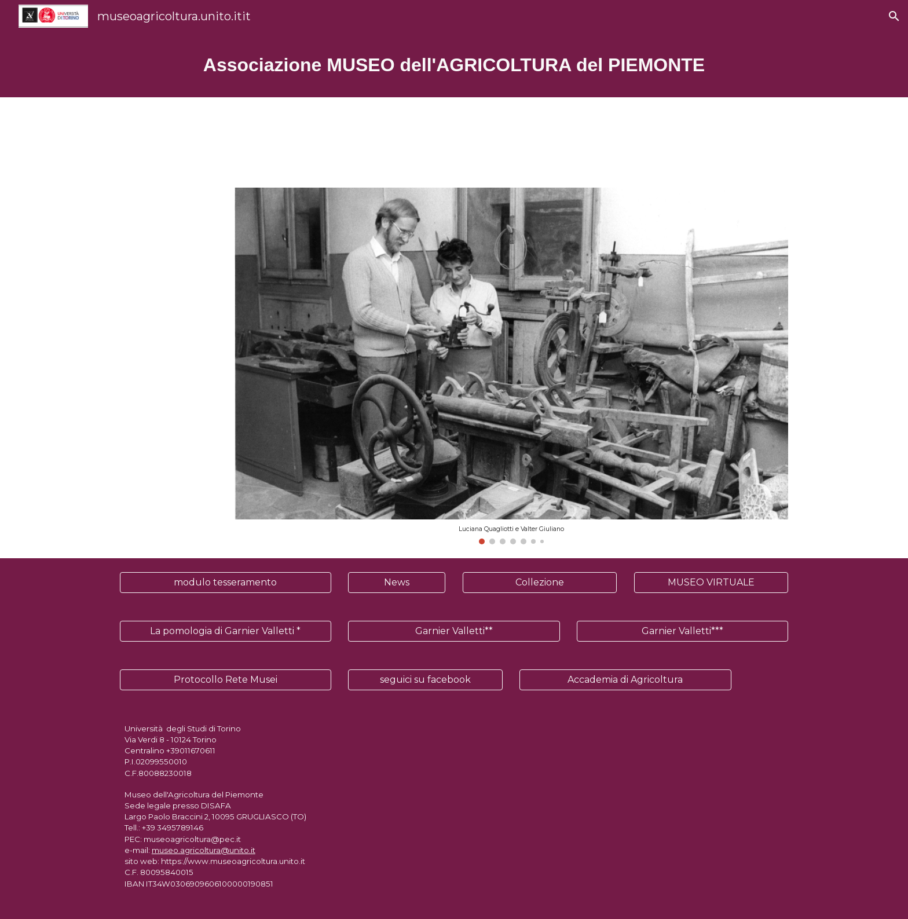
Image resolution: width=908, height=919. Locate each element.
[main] (454, 64)
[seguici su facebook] (425, 679)
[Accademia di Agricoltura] (625, 679)
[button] (894, 16)
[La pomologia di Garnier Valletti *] (225, 631)
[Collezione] (539, 582)
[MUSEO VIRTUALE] (711, 582)
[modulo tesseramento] (225, 582)
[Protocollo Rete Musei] (225, 679)
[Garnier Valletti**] (454, 631)
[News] (397, 582)
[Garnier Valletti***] (682, 631)
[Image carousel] (511, 366)
